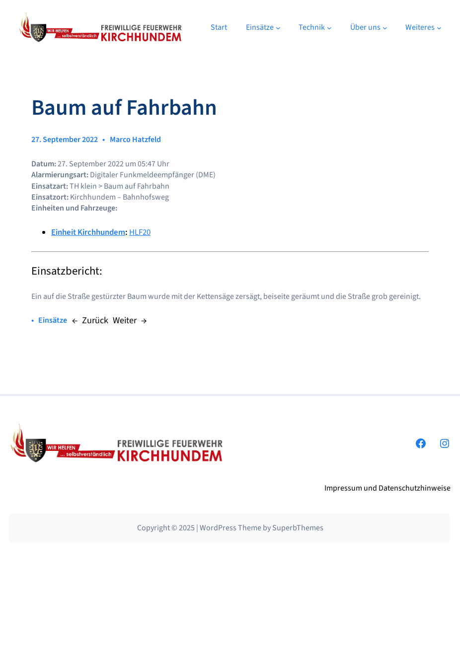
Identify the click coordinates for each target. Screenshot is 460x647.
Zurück (95, 320)
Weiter (125, 320)
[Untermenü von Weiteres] (439, 27)
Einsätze (52, 320)
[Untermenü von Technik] (329, 27)
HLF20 (140, 232)
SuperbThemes (297, 527)
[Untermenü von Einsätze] (278, 27)
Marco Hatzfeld (135, 139)
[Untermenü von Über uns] (385, 27)
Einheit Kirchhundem (88, 232)
